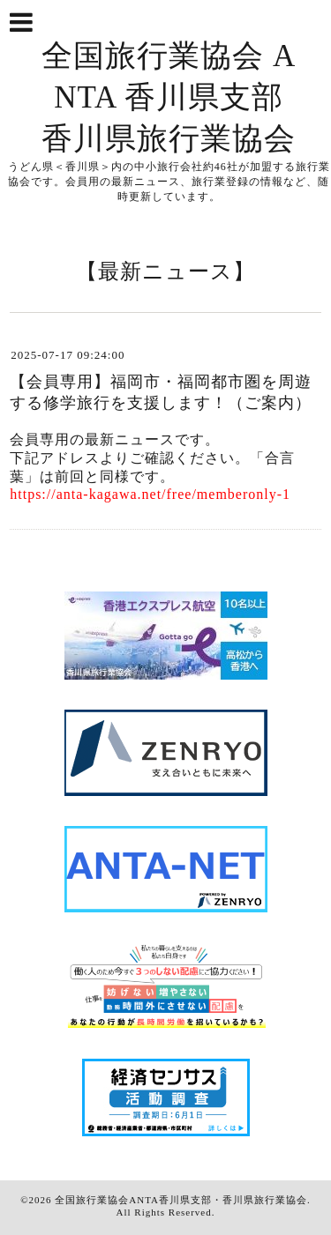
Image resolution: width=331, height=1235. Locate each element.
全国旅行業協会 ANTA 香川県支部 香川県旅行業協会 (168, 97)
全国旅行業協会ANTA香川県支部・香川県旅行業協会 (181, 1199)
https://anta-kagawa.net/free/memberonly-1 (150, 494)
